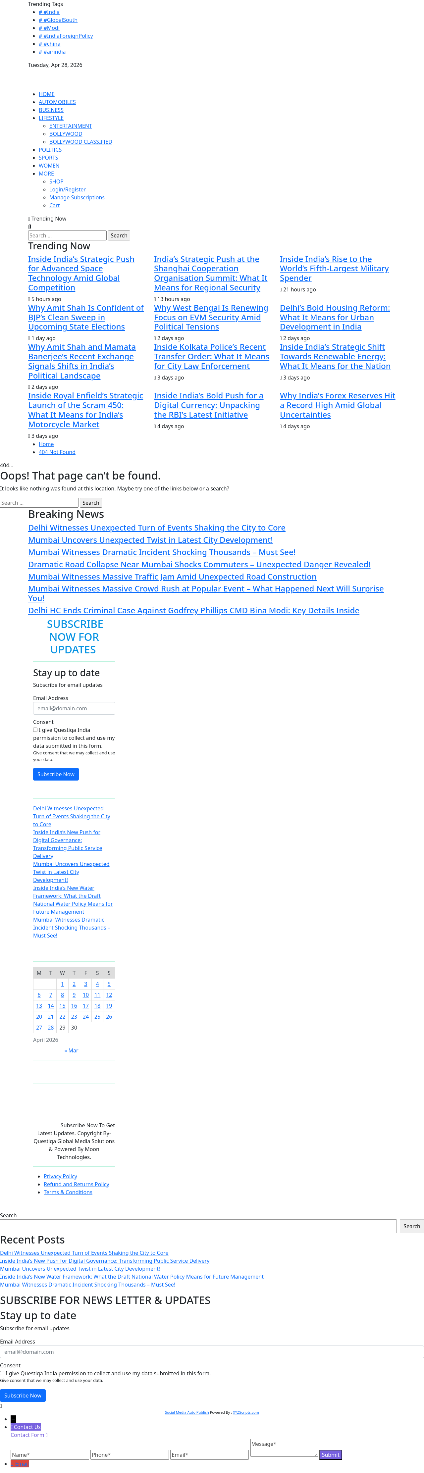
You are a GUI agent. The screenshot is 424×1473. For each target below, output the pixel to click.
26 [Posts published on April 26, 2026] (109, 1016)
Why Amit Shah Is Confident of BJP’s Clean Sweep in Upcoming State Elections (86, 317)
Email (22, 1463)
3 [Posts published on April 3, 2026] (85, 984)
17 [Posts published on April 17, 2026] (86, 1005)
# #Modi (49, 27)
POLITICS (50, 149)
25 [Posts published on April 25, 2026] (97, 1016)
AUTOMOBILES (57, 102)
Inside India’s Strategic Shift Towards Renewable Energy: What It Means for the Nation (335, 356)
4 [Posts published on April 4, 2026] (97, 984)
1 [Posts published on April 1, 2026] (62, 984)
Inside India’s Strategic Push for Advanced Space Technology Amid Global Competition (81, 273)
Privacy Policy (60, 1176)
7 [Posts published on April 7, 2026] (50, 994)
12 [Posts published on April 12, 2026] (109, 994)
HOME (47, 94)
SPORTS (48, 157)
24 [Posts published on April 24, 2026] (86, 1016)
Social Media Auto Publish (187, 1412)
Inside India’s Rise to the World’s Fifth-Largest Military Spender (334, 268)
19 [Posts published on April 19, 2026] (109, 1005)
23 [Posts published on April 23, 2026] (74, 1016)
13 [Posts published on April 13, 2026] (39, 1005)
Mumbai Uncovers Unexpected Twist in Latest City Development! (150, 539)
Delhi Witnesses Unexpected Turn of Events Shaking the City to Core (157, 527)
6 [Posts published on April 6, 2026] (39, 994)
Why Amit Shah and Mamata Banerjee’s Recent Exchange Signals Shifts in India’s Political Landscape (82, 361)
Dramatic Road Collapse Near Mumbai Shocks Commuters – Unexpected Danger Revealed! (199, 564)
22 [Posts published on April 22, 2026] (62, 1016)
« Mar (71, 1050)
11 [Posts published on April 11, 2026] (97, 994)
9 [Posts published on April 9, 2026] (74, 994)
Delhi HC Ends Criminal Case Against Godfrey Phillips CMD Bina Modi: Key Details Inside (193, 610)
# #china (49, 43)
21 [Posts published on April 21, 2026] (51, 1016)
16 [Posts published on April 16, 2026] (74, 1005)
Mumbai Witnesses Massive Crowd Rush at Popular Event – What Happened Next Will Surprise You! (206, 593)
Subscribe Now (56, 774)
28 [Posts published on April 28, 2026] (51, 1027)
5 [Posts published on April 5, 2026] (109, 984)
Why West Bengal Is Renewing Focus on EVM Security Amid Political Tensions (211, 317)
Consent (43, 722)
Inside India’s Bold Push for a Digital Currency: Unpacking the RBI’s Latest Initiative (209, 405)
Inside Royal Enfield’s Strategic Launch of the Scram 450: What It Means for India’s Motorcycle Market (85, 409)
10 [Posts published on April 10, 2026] (86, 994)
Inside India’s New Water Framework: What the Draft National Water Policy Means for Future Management (132, 1276)
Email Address (50, 698)
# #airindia (52, 51)
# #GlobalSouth (58, 20)
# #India (49, 12)
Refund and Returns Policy (76, 1184)
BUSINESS (51, 110)
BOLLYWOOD (65, 133)
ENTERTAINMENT (70, 125)
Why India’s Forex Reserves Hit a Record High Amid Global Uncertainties (338, 405)
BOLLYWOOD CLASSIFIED (80, 141)
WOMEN (49, 165)
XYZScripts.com (246, 1412)
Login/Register (67, 189)
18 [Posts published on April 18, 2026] (97, 1005)
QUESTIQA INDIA (49, 72)
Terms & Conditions (68, 1192)
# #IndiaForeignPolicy (66, 35)
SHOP (56, 181)
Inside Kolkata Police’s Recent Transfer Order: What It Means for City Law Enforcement (211, 356)
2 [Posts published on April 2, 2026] (74, 984)
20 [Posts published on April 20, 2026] (39, 1016)
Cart (54, 205)
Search (8, 1215)
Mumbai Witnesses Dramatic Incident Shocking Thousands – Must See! (161, 551)
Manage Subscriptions (77, 197)
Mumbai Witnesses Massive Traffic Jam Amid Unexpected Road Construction (172, 576)
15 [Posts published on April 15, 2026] (62, 1005)
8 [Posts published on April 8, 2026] (62, 994)
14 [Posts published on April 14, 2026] (51, 1005)
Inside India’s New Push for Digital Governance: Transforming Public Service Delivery (104, 1260)
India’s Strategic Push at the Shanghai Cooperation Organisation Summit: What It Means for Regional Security (211, 273)
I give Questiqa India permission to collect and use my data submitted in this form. (74, 737)
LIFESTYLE (51, 118)
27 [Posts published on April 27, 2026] (39, 1027)
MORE (46, 173)
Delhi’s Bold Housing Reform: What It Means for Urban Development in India (335, 317)
